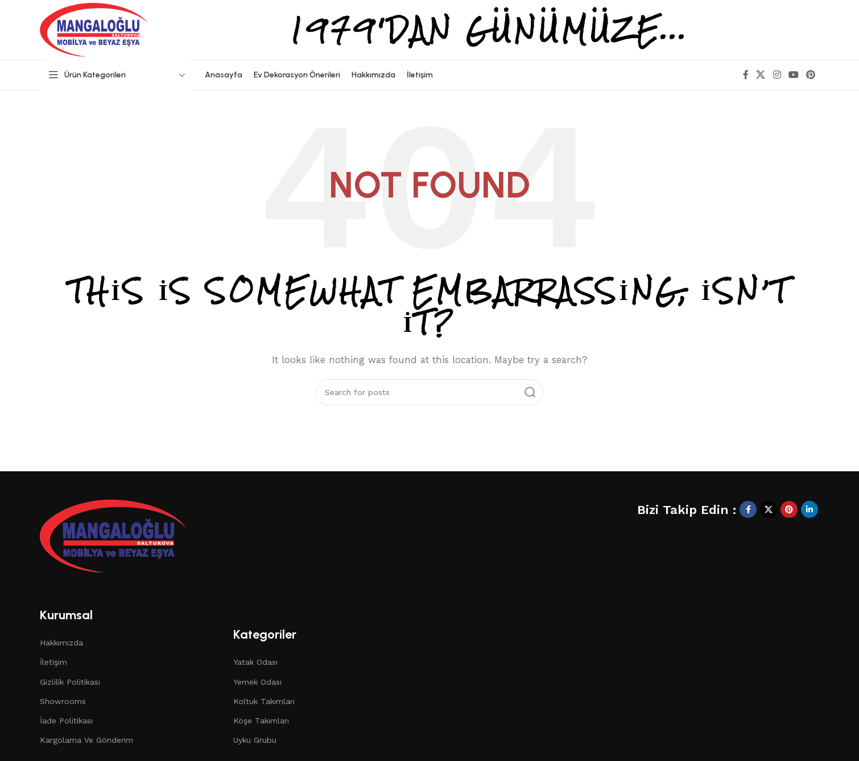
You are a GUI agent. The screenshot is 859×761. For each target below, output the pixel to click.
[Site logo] (94, 29)
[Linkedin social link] (809, 509)
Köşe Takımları (261, 720)
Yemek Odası (257, 681)
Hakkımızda (61, 642)
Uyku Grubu (254, 739)
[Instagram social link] (776, 75)
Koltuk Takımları (264, 701)
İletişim (53, 662)
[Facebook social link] (746, 75)
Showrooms (63, 701)
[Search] (429, 392)
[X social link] (761, 75)
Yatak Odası (255, 662)
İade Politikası (66, 720)
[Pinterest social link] (811, 75)
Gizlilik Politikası (70, 681)
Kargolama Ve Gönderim (86, 739)
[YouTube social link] (793, 75)
